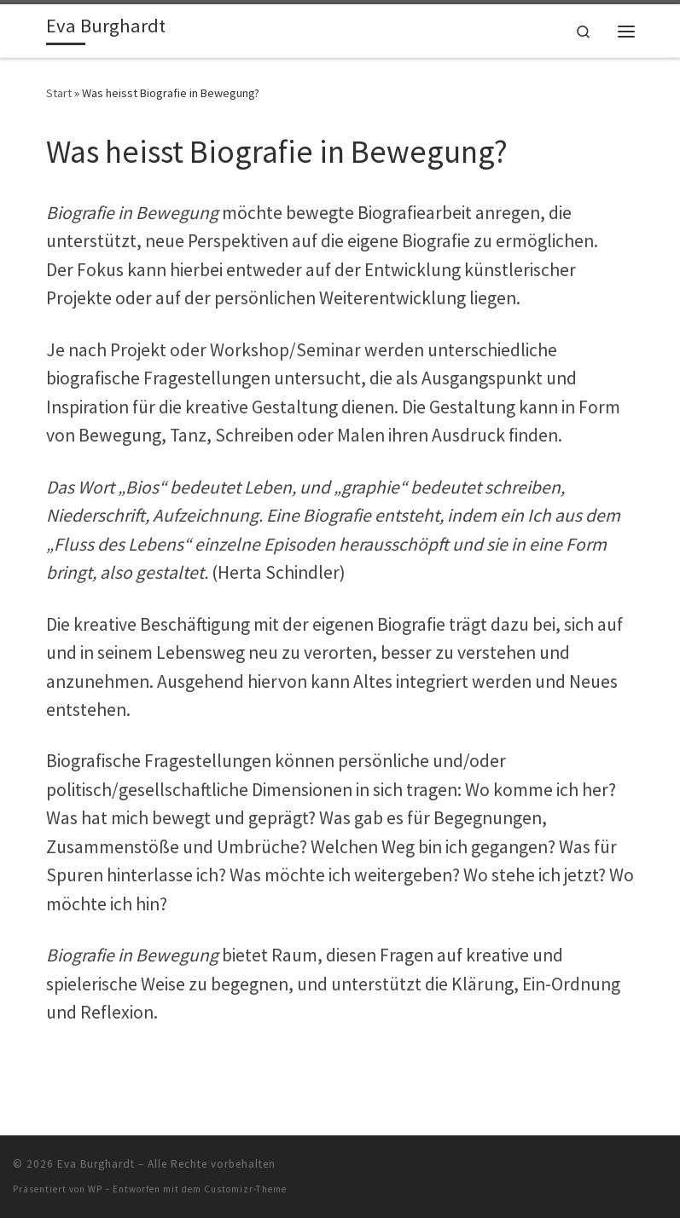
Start (59, 93)
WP (95, 1189)
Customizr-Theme (245, 1189)
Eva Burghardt (96, 1164)
